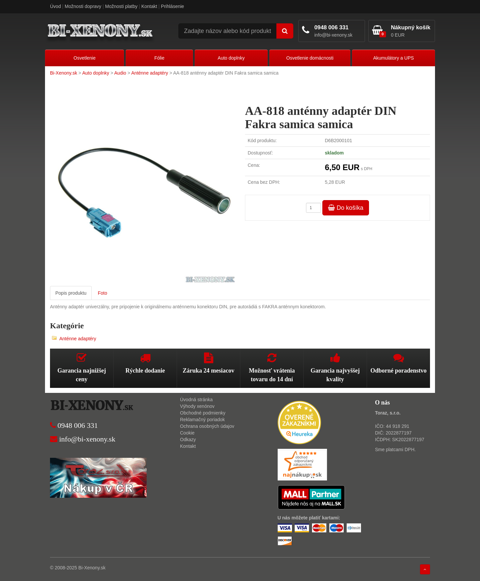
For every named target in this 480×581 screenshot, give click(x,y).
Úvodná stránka (196, 399)
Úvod (55, 6)
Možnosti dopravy (83, 6)
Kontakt (149, 6)
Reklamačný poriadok (202, 419)
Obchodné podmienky (202, 413)
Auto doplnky (231, 58)
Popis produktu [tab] (70, 293)
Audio (120, 73)
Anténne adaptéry (149, 73)
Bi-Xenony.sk (63, 73)
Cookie (187, 433)
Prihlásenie (172, 6)
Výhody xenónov (197, 406)
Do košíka (345, 207)
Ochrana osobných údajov (207, 426)
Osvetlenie (85, 58)
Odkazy (188, 439)
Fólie (159, 58)
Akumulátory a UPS (393, 58)
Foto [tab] (102, 293)
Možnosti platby (121, 6)
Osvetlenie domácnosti (310, 58)
